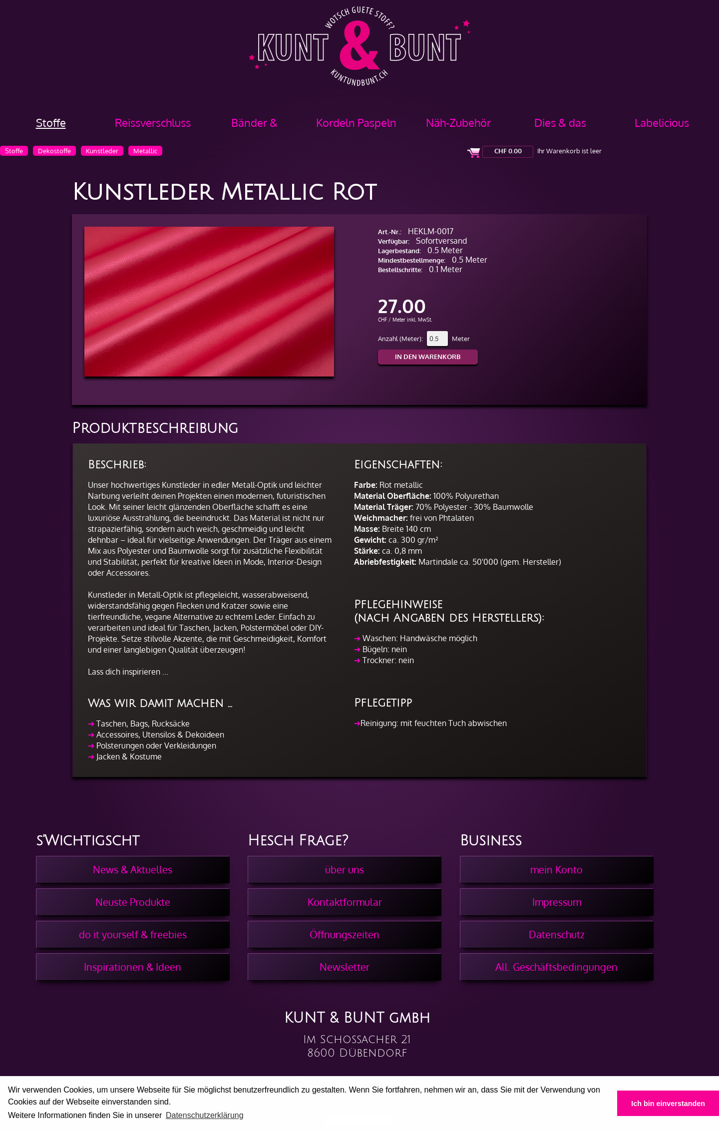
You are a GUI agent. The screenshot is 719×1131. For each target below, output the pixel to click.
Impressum (556, 901)
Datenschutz (557, 934)
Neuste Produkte (132, 901)
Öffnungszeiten (344, 934)
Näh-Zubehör (458, 122)
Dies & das (560, 122)
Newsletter (344, 966)
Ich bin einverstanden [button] (668, 1104)
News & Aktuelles (132, 869)
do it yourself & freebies (133, 934)
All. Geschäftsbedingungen (556, 966)
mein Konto (556, 869)
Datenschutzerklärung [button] (205, 1115)
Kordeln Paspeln (356, 122)
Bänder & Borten (254, 126)
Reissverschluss (153, 122)
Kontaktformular (345, 901)
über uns (344, 869)
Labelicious (662, 122)
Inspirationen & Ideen (132, 966)
